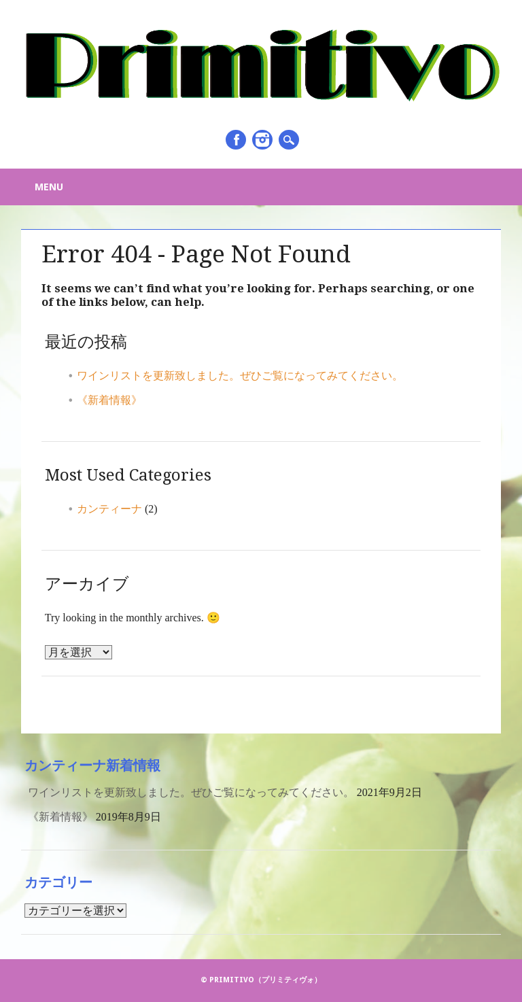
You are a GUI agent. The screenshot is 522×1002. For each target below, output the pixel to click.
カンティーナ (109, 509)
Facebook (236, 140)
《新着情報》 (109, 400)
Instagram (262, 140)
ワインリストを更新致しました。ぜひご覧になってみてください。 (240, 375)
